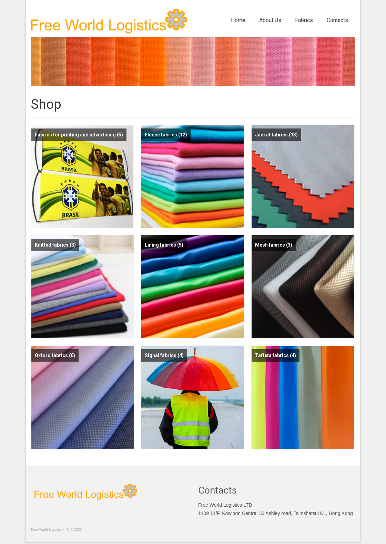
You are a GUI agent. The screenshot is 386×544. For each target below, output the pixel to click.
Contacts (337, 20)
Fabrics (304, 20)
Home (238, 20)
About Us (270, 20)
